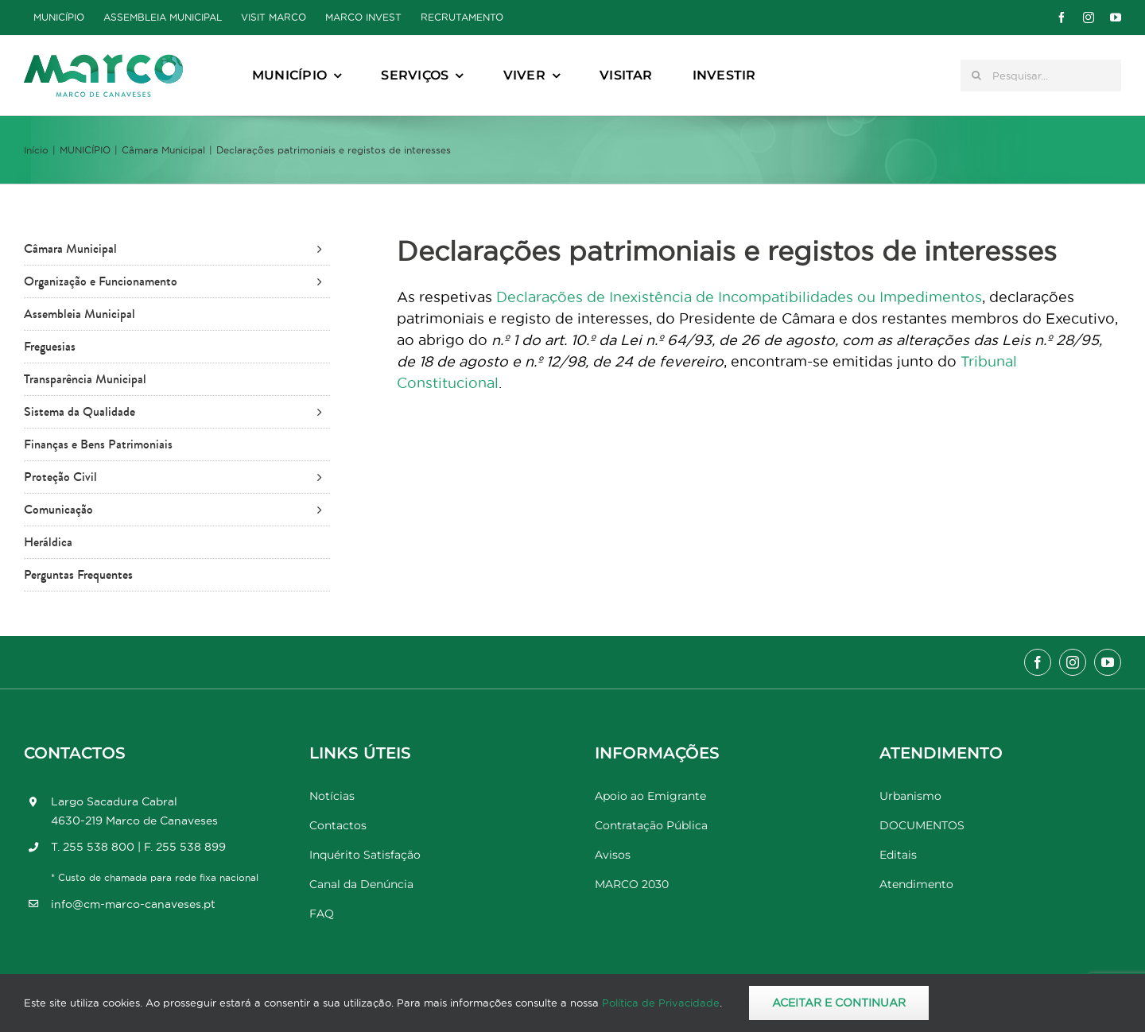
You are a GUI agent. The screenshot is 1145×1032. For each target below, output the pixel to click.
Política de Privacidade (661, 1002)
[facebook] (1061, 17)
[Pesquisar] (976, 75)
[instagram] (1088, 17)
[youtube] (1115, 17)
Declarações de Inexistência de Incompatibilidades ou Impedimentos (739, 297)
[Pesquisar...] (1041, 75)
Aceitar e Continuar (839, 1002)
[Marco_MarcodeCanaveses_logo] (103, 60)
